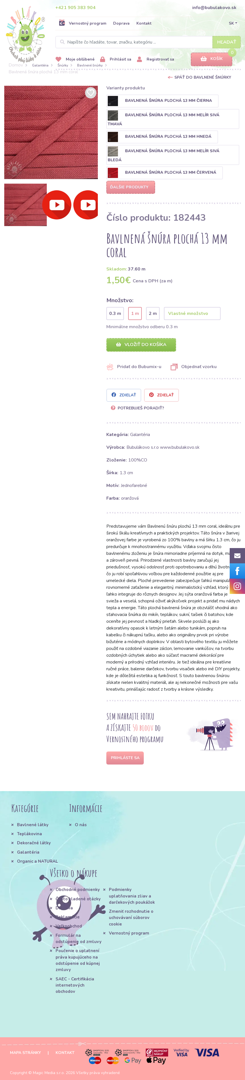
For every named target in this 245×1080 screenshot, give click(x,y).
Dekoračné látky (34, 843)
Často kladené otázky (78, 899)
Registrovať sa (155, 60)
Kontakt (143, 23)
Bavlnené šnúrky (90, 65)
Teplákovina (29, 834)
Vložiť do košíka (141, 345)
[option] (51, 132)
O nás (81, 825)
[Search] (148, 42)
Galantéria (40, 65)
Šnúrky (63, 65)
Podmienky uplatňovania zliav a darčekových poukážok (132, 896)
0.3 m (115, 313)
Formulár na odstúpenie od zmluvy (79, 938)
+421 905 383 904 (75, 8)
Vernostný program (82, 23)
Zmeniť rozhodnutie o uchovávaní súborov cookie (131, 918)
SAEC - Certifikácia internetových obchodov (75, 985)
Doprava (121, 23)
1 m (135, 313)
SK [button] (231, 23)
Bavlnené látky (32, 825)
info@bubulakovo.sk (214, 8)
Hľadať (226, 42)
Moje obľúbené (75, 60)
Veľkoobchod (69, 926)
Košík (211, 59)
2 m (153, 313)
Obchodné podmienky (78, 889)
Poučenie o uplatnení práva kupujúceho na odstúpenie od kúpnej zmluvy (78, 960)
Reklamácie (68, 917)
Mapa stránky (25, 1052)
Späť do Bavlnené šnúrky (202, 77)
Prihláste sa (125, 758)
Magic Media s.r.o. (49, 1072)
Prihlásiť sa (115, 60)
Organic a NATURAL (37, 861)
